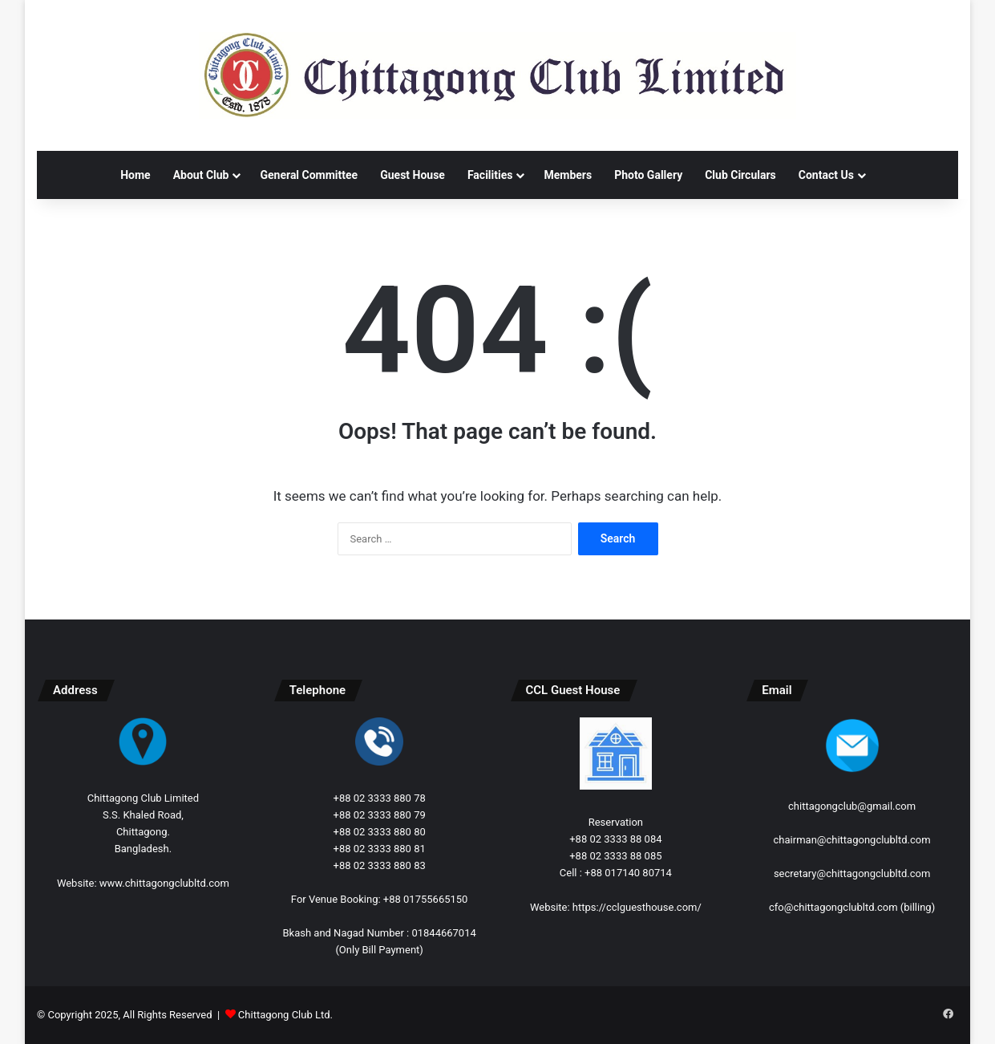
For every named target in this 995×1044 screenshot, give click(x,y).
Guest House (412, 175)
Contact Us (826, 175)
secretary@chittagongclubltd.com (852, 873)
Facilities (490, 175)
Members (568, 175)
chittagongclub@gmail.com (852, 806)
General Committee (309, 175)
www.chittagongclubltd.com (164, 883)
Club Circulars (740, 175)
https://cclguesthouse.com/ (637, 907)
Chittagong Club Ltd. (285, 1015)
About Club (201, 175)
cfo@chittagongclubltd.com (833, 907)
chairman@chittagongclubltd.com (852, 840)
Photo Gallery (648, 175)
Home (135, 175)
